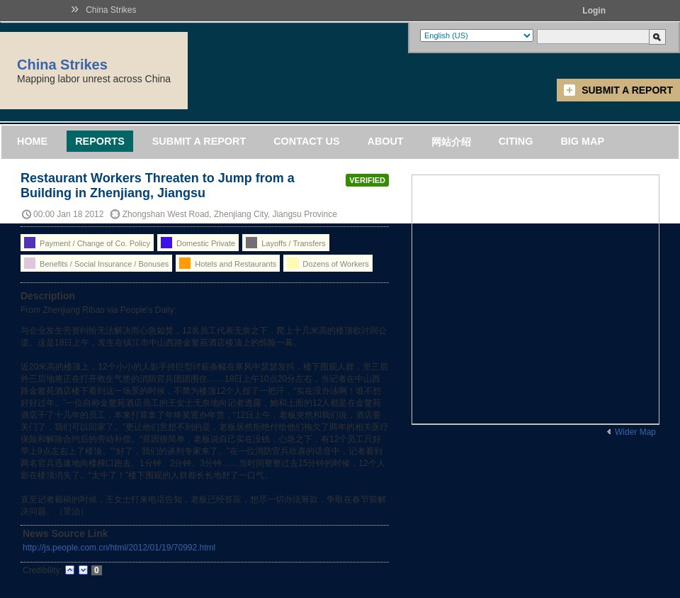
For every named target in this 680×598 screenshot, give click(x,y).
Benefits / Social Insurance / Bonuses (96, 263)
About (385, 141)
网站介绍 (451, 142)
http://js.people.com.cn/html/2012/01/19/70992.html (119, 548)
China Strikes (111, 10)
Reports (100, 141)
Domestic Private (198, 242)
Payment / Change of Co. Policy (87, 242)
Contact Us (306, 141)
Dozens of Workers (327, 263)
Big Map (582, 141)
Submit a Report (627, 90)
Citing (516, 141)
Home (32, 141)
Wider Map (635, 432)
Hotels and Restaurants (227, 263)
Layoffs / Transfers (285, 242)
